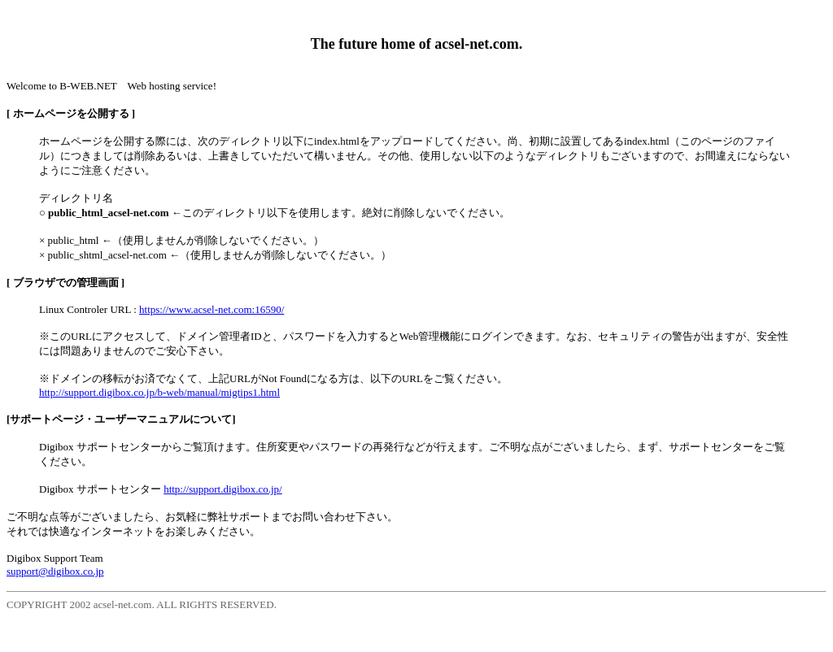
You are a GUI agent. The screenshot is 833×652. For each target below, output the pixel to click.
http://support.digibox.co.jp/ (223, 489)
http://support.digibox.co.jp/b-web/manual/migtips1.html (159, 392)
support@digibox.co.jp (55, 571)
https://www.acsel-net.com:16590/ (211, 309)
